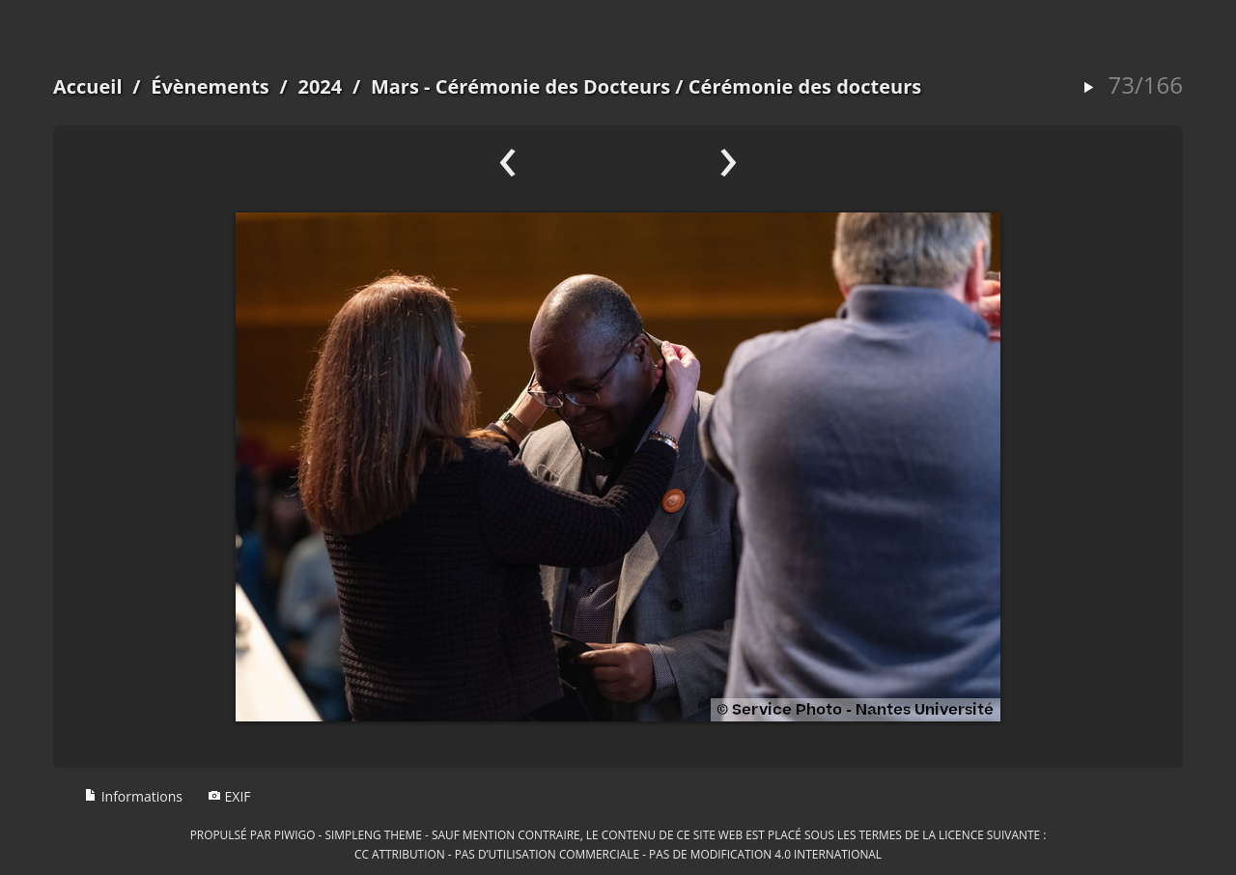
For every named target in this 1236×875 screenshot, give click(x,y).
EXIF (229, 796)
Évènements (210, 86)
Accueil (88, 86)
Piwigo (295, 834)
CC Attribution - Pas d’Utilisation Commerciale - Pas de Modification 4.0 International (618, 853)
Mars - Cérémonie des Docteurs (523, 86)
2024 (319, 86)
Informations (133, 796)
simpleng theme (373, 834)
